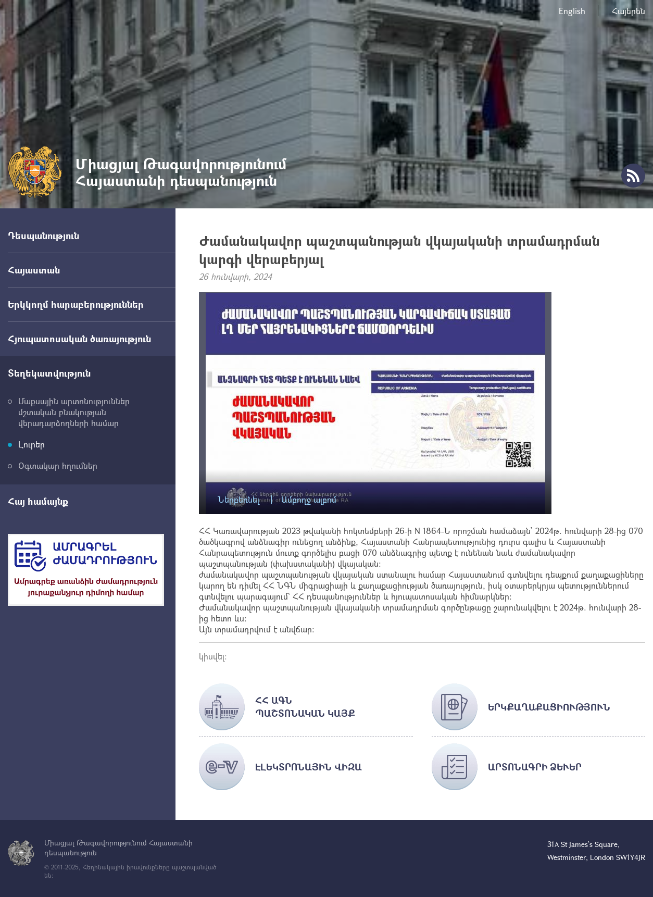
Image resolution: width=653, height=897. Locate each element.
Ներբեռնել (238, 499)
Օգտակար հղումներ (57, 465)
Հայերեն (628, 10)
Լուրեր (31, 444)
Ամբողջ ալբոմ (308, 499)
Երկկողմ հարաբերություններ (76, 304)
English (572, 10)
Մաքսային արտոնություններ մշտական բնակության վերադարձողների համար (74, 411)
